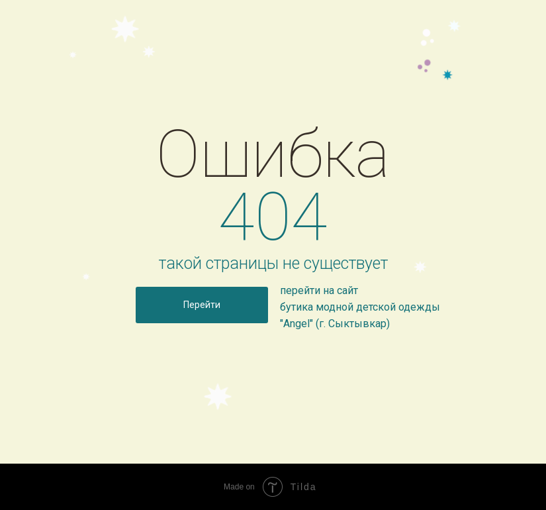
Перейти (201, 304)
